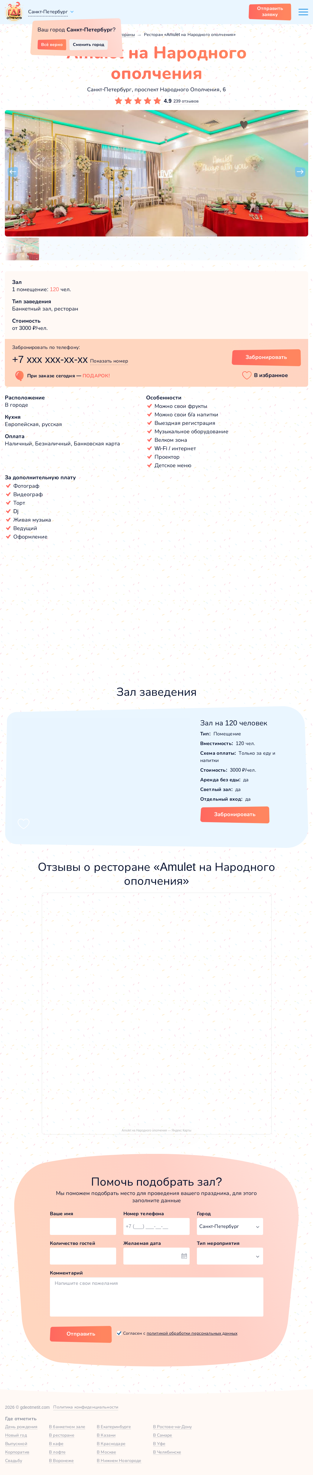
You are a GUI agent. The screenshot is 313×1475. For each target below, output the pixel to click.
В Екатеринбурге (114, 1426)
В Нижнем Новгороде (119, 1460)
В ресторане (61, 1435)
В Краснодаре (111, 1443)
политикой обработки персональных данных (192, 1333)
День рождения (21, 1426)
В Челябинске (167, 1452)
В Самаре (162, 1435)
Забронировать (235, 814)
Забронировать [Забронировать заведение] (266, 357)
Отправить (81, 1334)
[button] (12, 172)
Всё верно (52, 44)
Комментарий (66, 1272)
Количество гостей (72, 1243)
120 (54, 289)
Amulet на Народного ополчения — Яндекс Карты (156, 1130)
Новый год (16, 1435)
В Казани (106, 1435)
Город (204, 1213)
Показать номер (109, 360)
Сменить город (88, 44)
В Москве (106, 1452)
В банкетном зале (67, 1426)
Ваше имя (61, 1213)
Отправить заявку (270, 11)
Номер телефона (143, 1213)
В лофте (57, 1452)
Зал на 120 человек (233, 723)
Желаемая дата (142, 1243)
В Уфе (159, 1443)
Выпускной (16, 1443)
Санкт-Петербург (48, 11)
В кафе (56, 1443)
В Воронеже (61, 1460)
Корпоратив (17, 1452)
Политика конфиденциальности (85, 1407)
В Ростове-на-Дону (172, 1426)
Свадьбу (13, 1460)
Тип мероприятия (218, 1243)
